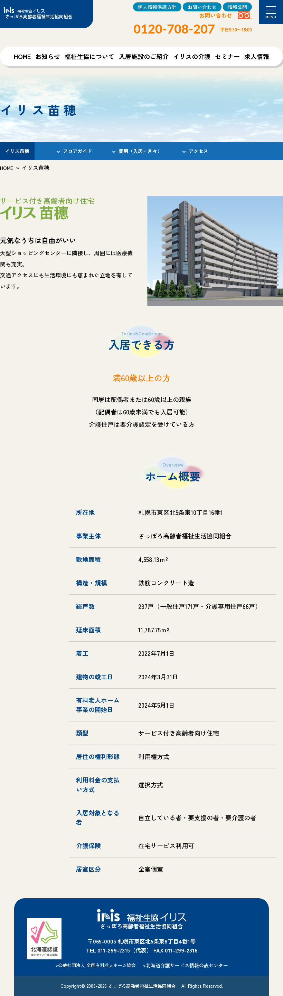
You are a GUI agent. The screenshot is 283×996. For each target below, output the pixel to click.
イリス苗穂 (17, 150)
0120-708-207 (174, 28)
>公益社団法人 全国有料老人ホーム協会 (95, 965)
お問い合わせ (202, 6)
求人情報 (256, 56)
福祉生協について (89, 56)
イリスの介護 (191, 56)
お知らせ (47, 56)
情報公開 (237, 6)
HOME (22, 56)
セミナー (227, 56)
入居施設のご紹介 (144, 56)
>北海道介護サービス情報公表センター (185, 965)
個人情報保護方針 (157, 6)
